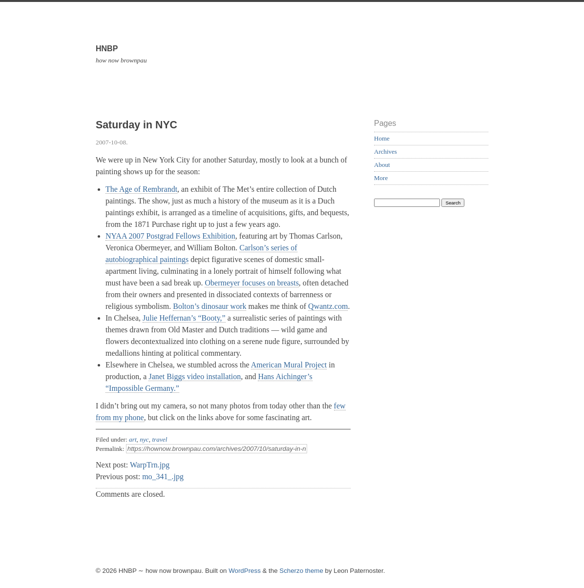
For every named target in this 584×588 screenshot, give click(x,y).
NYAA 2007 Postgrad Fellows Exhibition (170, 236)
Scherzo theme (301, 570)
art (133, 439)
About (382, 164)
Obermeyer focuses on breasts (251, 283)
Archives (385, 151)
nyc (144, 439)
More (381, 178)
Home (382, 138)
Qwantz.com (328, 306)
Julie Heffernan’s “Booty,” (184, 318)
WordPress (245, 570)
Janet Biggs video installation (194, 376)
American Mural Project (289, 365)
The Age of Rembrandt (141, 189)
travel (159, 439)
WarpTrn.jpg (149, 465)
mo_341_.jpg (163, 476)
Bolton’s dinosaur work (209, 306)
